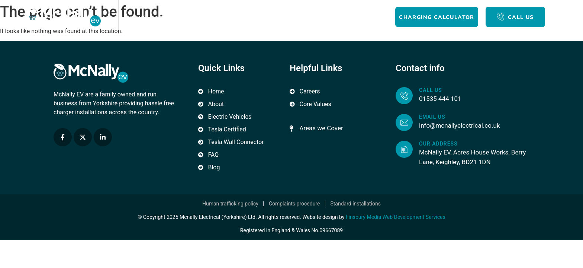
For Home (206, 17)
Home (138, 17)
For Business (249, 17)
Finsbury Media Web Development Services (395, 217)
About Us (169, 17)
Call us (430, 90)
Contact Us (319, 17)
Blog (285, 17)
